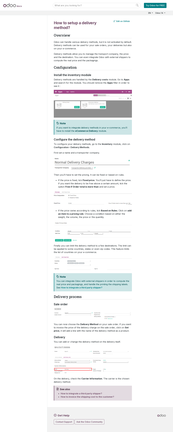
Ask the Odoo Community (89, 421)
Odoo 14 (159, 13)
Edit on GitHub (121, 21)
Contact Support (64, 421)
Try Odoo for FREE (155, 5)
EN (149, 13)
